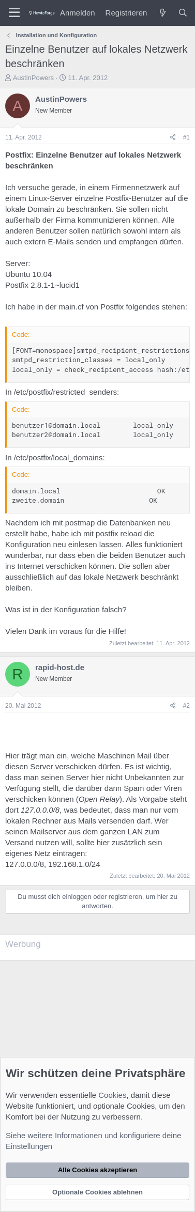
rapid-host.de (59, 667)
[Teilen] (173, 138)
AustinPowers (33, 78)
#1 (186, 137)
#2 (186, 705)
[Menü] (14, 13)
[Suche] (183, 12)
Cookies (112, 1095)
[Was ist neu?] (162, 12)
